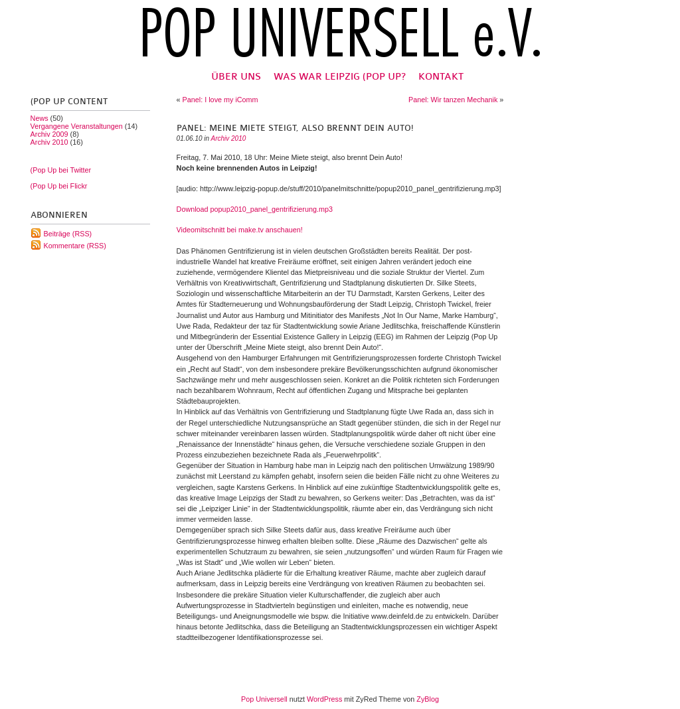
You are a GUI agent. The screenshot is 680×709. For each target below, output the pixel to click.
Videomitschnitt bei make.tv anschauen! (240, 230)
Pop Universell (264, 699)
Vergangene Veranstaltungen (77, 126)
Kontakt (441, 76)
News (39, 118)
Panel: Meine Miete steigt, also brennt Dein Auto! (295, 128)
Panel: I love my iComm (220, 100)
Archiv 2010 (49, 142)
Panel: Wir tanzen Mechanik (452, 100)
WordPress (324, 699)
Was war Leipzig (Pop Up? (340, 76)
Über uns (236, 76)
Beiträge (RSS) (68, 234)
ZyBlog (427, 699)
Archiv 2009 (49, 134)
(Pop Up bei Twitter (61, 170)
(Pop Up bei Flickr (59, 186)
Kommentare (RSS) (75, 246)
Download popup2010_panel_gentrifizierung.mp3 (255, 209)
